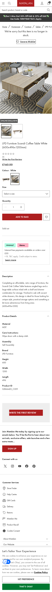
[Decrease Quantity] (5, 207)
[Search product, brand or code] (20, 10)
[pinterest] (34, 466)
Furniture (28, 27)
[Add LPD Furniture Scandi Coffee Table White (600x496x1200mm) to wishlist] (26, 41)
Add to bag (22, 217)
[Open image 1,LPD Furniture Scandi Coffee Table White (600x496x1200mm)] (6, 131)
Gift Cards (11, 500)
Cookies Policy (41, 574)
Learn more (10, 260)
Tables (38, 27)
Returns (10, 512)
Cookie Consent (13, 531)
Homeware (15, 27)
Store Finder (12, 488)
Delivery (10, 506)
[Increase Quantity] (21, 207)
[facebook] (27, 466)
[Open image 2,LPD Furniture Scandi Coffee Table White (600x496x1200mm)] (17, 131)
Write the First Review (12, 159)
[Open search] (48, 10)
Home (4, 27)
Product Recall (13, 525)
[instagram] (12, 466)
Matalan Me (12, 518)
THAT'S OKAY (26, 588)
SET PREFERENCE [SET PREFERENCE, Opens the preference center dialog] (26, 581)
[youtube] (20, 466)
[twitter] (5, 466)
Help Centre (12, 494)
